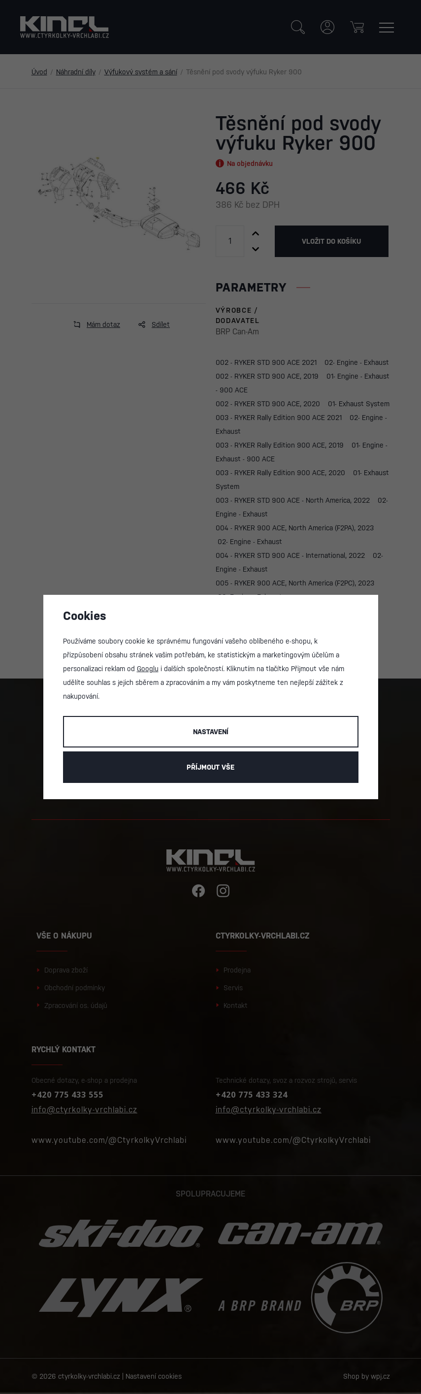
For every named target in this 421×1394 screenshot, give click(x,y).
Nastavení (210, 732)
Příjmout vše (210, 767)
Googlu (148, 669)
